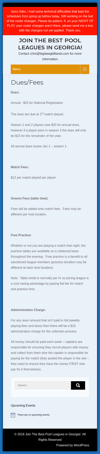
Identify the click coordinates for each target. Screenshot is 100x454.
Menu (17, 69)
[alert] (50, 415)
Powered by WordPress (72, 445)
